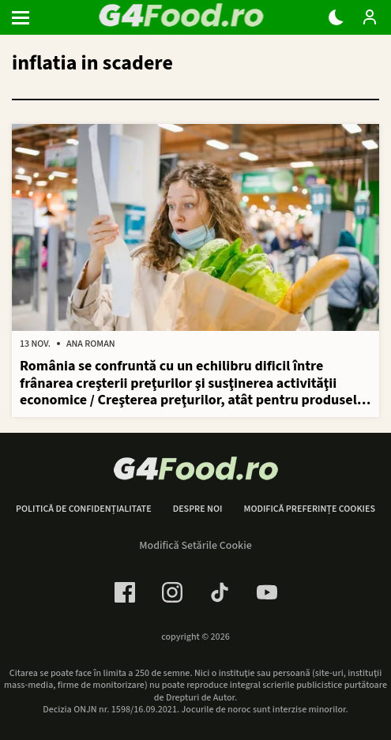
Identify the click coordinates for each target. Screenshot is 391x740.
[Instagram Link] (172, 592)
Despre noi (198, 509)
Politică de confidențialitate (84, 509)
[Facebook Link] (125, 592)
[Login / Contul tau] (369, 17)
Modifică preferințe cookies (309, 509)
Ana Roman (90, 344)
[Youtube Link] (267, 592)
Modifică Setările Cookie (195, 546)
